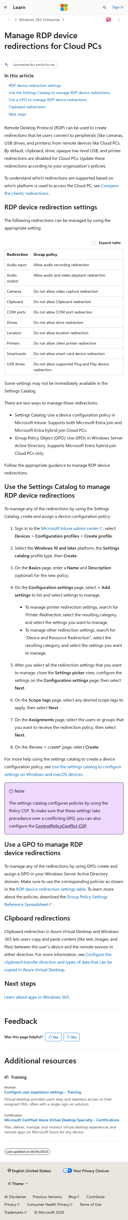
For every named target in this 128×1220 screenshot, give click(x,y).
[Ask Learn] (108, 19)
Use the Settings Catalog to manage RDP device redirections (59, 92)
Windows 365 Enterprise (39, 19)
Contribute (96, 1196)
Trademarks (13, 1212)
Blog (72, 1196)
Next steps (17, 114)
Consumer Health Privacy (48, 1204)
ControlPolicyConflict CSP (60, 826)
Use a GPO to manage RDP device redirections (48, 99)
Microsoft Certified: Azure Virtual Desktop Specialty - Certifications (61, 1120)
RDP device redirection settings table (51, 889)
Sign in (118, 7)
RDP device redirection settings (35, 85)
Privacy (10, 1204)
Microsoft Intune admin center (70, 528)
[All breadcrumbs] (9, 19)
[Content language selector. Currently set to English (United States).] (29, 1170)
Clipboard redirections (27, 106)
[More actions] (119, 19)
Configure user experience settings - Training (42, 1092)
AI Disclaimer (15, 1196)
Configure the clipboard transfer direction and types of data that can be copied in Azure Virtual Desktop (58, 961)
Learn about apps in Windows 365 (36, 997)
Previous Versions (47, 1196)
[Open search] (104, 7)
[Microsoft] (64, 7)
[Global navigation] (5, 7)
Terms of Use (90, 1204)
